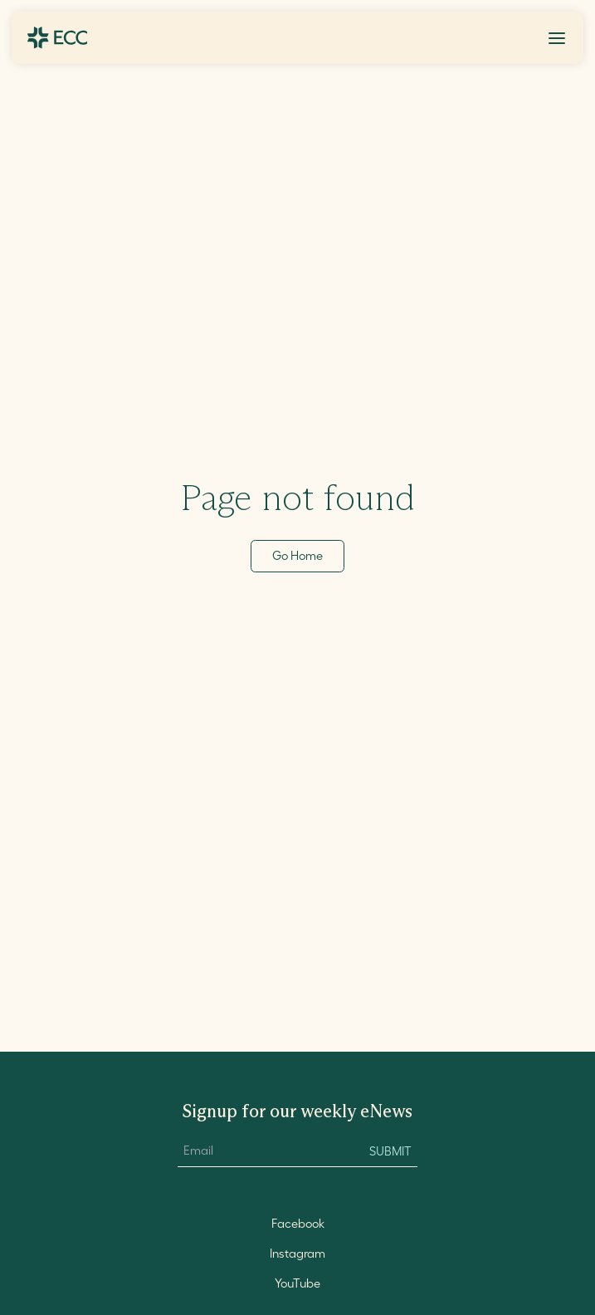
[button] (557, 38)
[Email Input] (264, 1151)
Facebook (297, 1223)
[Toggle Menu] (557, 38)
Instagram (297, 1253)
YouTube (297, 1283)
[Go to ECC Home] (57, 38)
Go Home (297, 555)
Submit (390, 1151)
